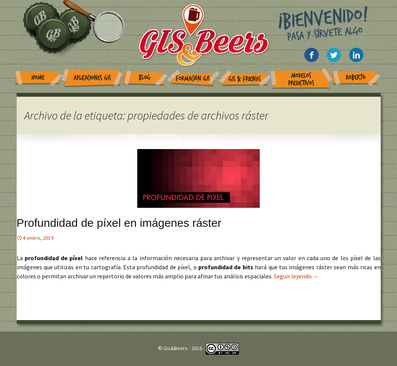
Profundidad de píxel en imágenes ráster (119, 223)
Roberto (356, 78)
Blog (145, 78)
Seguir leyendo (296, 276)
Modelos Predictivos (301, 79)
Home (37, 78)
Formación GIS (193, 79)
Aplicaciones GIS (92, 78)
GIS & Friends (245, 79)
